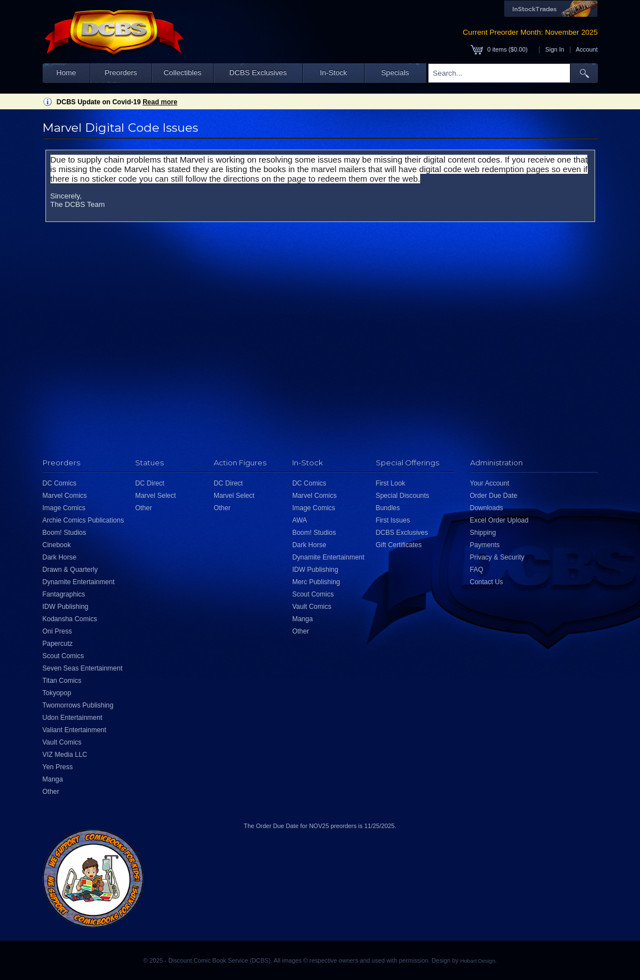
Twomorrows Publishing (78, 705)
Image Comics (64, 508)
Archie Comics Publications (83, 520)
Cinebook (57, 545)
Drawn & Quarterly (70, 570)
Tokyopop (57, 693)
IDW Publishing (66, 607)
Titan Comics (62, 681)
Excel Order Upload (499, 520)
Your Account (489, 483)
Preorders (121, 72)
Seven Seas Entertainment (83, 668)
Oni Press (57, 631)
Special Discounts (402, 496)
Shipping (483, 533)
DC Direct (149, 483)
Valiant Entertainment (75, 730)
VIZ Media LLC (65, 755)
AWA (299, 520)
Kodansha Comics (70, 619)
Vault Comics (62, 742)
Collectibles (182, 72)
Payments (485, 545)
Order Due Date (494, 496)
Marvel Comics (65, 496)
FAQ (477, 570)
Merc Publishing (316, 582)
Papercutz (58, 644)
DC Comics (60, 483)
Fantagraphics (64, 594)
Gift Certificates (399, 545)
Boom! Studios (64, 533)
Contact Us (486, 582)
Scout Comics (63, 656)
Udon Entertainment (73, 718)
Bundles (388, 508)
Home (66, 72)
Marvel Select (155, 496)
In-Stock (333, 72)
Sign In (554, 49)
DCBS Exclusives (258, 72)
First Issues (393, 520)
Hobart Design (477, 961)
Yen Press (58, 767)
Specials (395, 72)
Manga (53, 779)
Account (586, 49)
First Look (391, 483)
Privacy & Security (497, 557)
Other (51, 792)
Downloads (486, 508)
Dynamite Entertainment (79, 582)
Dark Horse (60, 557)
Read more (159, 102)
